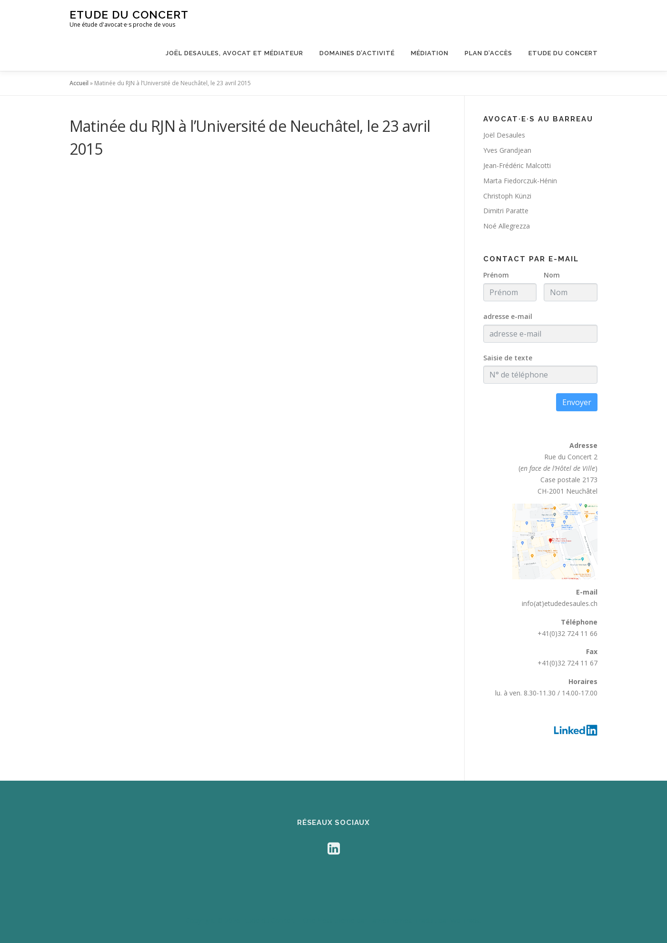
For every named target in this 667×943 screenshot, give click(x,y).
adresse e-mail (507, 316)
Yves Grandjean (507, 150)
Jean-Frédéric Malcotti (517, 165)
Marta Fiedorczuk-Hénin (520, 180)
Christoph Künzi (507, 195)
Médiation (429, 53)
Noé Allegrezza (506, 225)
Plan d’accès (488, 53)
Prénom (496, 274)
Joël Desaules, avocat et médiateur (234, 53)
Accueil (79, 83)
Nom (552, 274)
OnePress (318, 920)
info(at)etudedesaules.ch (559, 603)
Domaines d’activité (357, 53)
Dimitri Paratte (505, 210)
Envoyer (576, 402)
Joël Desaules (504, 134)
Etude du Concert (129, 14)
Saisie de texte (507, 357)
